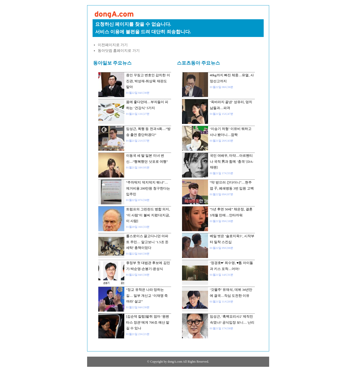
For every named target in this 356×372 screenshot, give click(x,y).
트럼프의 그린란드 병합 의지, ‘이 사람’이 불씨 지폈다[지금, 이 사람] (148, 215)
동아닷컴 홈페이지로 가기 (119, 51)
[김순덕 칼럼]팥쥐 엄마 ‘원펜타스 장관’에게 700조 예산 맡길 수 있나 (148, 322)
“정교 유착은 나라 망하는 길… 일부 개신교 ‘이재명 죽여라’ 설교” (147, 295)
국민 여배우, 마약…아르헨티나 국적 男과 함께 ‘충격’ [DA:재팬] (232, 161)
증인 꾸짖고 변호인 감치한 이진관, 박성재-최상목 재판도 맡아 (148, 81)
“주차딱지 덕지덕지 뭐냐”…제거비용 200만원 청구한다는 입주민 (148, 188)
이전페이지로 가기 (113, 45)
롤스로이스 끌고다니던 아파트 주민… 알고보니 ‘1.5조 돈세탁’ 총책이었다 (147, 242)
